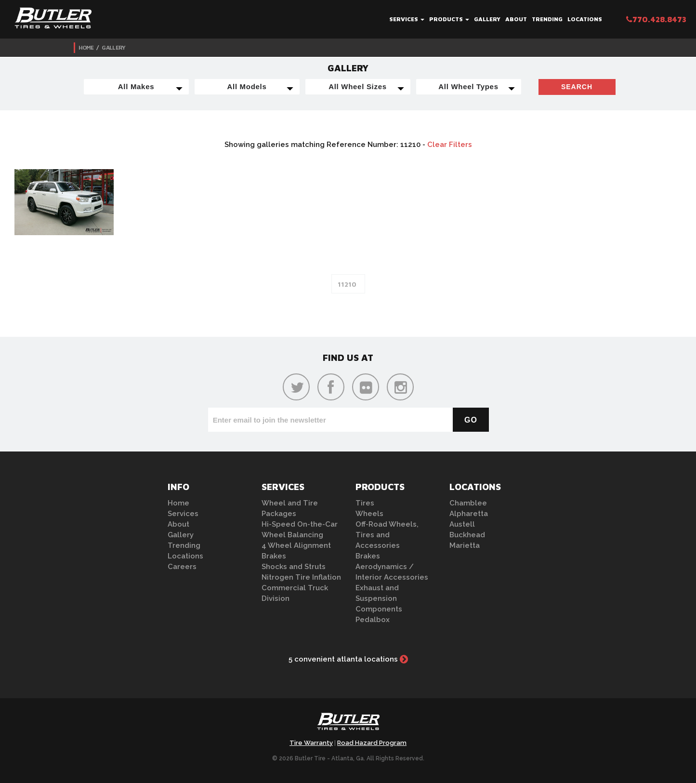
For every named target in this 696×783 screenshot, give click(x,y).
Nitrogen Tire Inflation (301, 577)
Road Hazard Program (372, 742)
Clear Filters (449, 144)
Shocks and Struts (294, 566)
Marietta (464, 545)
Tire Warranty (311, 742)
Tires (364, 503)
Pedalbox (372, 619)
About (516, 19)
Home (86, 47)
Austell (462, 524)
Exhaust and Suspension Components (378, 598)
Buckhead (467, 535)
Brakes (274, 556)
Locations (584, 19)
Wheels (369, 513)
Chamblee (468, 503)
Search (576, 87)
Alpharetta (468, 513)
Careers (182, 566)
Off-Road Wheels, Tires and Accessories (387, 535)
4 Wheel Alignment (296, 545)
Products (449, 19)
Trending (547, 19)
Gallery (487, 19)
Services (406, 19)
